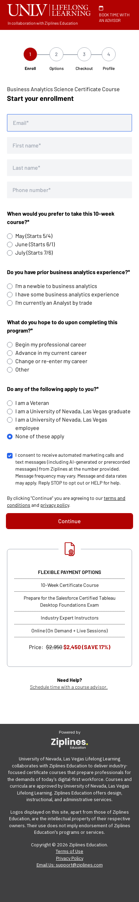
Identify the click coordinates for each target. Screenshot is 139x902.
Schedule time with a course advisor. (69, 687)
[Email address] (69, 122)
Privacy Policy (69, 858)
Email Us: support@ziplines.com (70, 865)
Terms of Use (69, 851)
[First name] (69, 145)
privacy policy (54, 505)
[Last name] (69, 167)
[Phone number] (69, 190)
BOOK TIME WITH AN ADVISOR (114, 14)
